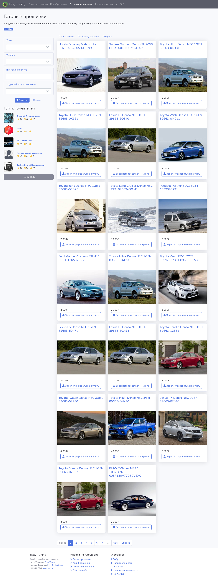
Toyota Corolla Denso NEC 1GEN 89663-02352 (81, 470)
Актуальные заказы (106, 4)
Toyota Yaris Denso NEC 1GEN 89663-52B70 (79, 187)
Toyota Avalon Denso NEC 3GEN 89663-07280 (81, 399)
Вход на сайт (80, 570)
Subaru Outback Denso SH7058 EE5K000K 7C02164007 (131, 46)
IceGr (19, 128)
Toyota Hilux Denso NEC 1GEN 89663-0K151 (80, 117)
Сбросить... (38, 100)
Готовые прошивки (81, 4)
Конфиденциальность (125, 570)
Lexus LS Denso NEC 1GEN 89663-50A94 (128, 329)
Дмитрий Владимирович (28, 116)
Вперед (126, 542)
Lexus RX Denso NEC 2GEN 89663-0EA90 (179, 399)
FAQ (122, 4)
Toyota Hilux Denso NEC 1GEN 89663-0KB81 (181, 46)
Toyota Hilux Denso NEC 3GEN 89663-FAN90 (130, 399)
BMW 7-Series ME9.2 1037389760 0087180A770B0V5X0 (125, 472)
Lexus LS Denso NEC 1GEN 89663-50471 (77, 329)
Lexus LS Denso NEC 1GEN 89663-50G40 (128, 117)
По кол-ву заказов (88, 36)
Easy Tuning (17, 4)
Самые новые (66, 36)
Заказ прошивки (38, 4)
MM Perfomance (24, 140)
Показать (22, 100)
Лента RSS (29, 177)
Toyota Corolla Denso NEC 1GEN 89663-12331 (182, 329)
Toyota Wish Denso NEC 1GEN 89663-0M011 (181, 117)
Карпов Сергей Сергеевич (29, 153)
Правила (118, 566)
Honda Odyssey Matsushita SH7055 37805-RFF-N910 (77, 46)
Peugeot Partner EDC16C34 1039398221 (179, 187)
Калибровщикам (122, 563)
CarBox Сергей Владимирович (31, 165)
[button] (213, 4)
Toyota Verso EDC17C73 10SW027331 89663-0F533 (180, 258)
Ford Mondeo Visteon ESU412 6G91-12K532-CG (79, 258)
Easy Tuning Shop (55, 565)
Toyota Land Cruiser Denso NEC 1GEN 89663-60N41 (131, 187)
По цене (107, 36)
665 (115, 542)
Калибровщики (58, 4)
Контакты (118, 574)
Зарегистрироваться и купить (80, 103)
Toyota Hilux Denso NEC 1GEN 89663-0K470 (130, 258)
